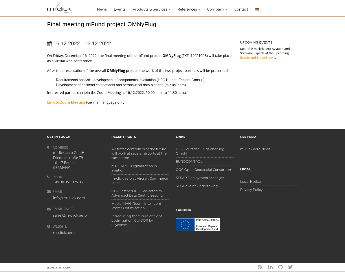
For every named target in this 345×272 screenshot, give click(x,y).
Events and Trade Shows (257, 57)
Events (120, 9)
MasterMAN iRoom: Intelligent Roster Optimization (136, 205)
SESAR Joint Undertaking (197, 186)
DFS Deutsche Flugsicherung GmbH (200, 151)
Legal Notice (250, 181)
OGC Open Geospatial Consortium (204, 170)
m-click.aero (64, 233)
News (102, 9)
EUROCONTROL (189, 161)
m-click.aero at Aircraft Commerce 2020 (140, 180)
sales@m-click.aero (70, 215)
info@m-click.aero (69, 198)
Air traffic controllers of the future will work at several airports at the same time (139, 153)
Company (217, 9)
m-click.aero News (255, 149)
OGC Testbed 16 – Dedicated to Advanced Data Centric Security (138, 193)
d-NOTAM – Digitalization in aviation (134, 168)
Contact (241, 9)
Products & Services (151, 9)
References (188, 9)
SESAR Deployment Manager (200, 178)
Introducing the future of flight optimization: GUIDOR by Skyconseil (137, 220)
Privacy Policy (251, 190)
